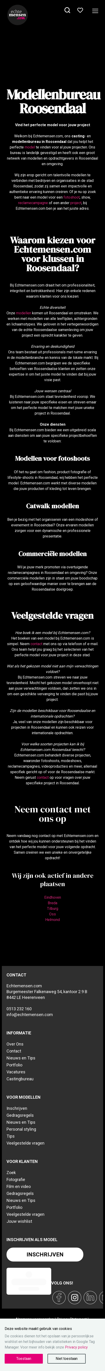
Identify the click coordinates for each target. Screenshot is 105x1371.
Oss (52, 914)
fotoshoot (72, 197)
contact (36, 644)
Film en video (19, 1186)
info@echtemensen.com (30, 1014)
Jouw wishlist (19, 1221)
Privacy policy (76, 1347)
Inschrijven (17, 1108)
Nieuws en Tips (21, 1058)
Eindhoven (52, 897)
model (30, 147)
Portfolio (14, 1064)
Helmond (52, 919)
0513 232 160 (19, 1008)
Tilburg (52, 908)
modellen (23, 313)
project (75, 203)
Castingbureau (20, 1078)
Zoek (11, 1172)
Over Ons (15, 1044)
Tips (11, 1136)
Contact (14, 1051)
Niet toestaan (67, 1358)
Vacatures (16, 1071)
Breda (52, 903)
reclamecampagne (33, 203)
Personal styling (21, 1129)
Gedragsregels (20, 1115)
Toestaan (23, 1358)
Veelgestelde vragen (25, 1143)
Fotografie (16, 1179)
